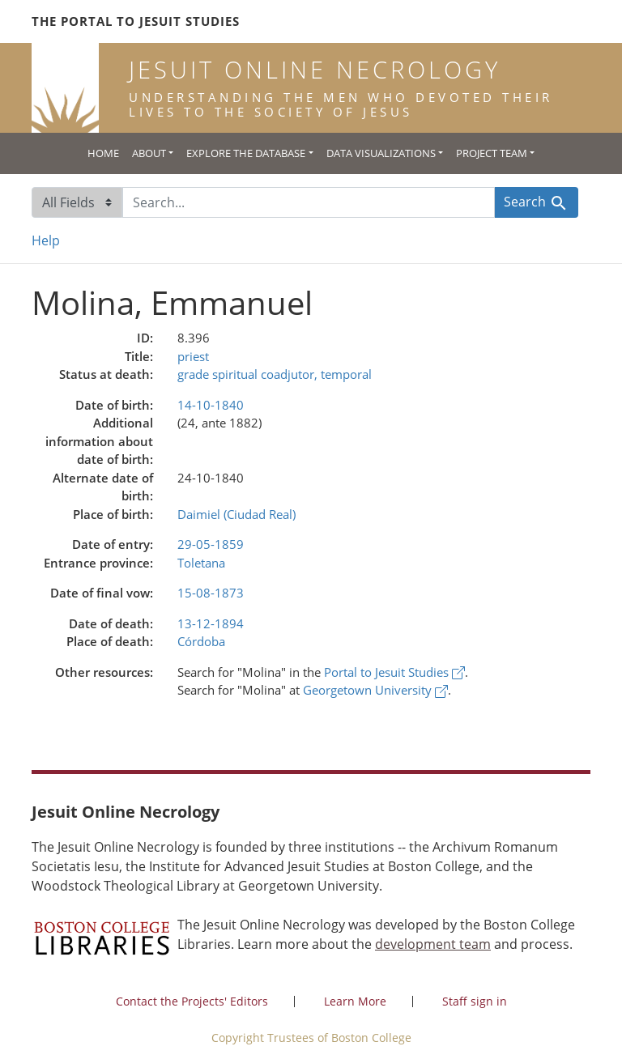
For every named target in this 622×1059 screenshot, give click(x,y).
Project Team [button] (491, 153)
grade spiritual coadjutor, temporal (274, 374)
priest (193, 356)
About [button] (149, 153)
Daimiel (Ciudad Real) (236, 514)
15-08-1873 (210, 593)
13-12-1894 (210, 623)
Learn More (355, 1001)
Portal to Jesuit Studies (394, 672)
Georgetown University (375, 690)
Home (103, 153)
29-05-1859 (210, 544)
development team (433, 944)
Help (46, 240)
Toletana (201, 563)
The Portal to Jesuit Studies (136, 21)
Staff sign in (474, 1001)
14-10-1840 (210, 405)
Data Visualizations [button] (381, 153)
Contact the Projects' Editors (192, 1001)
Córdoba (201, 641)
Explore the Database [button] (245, 153)
